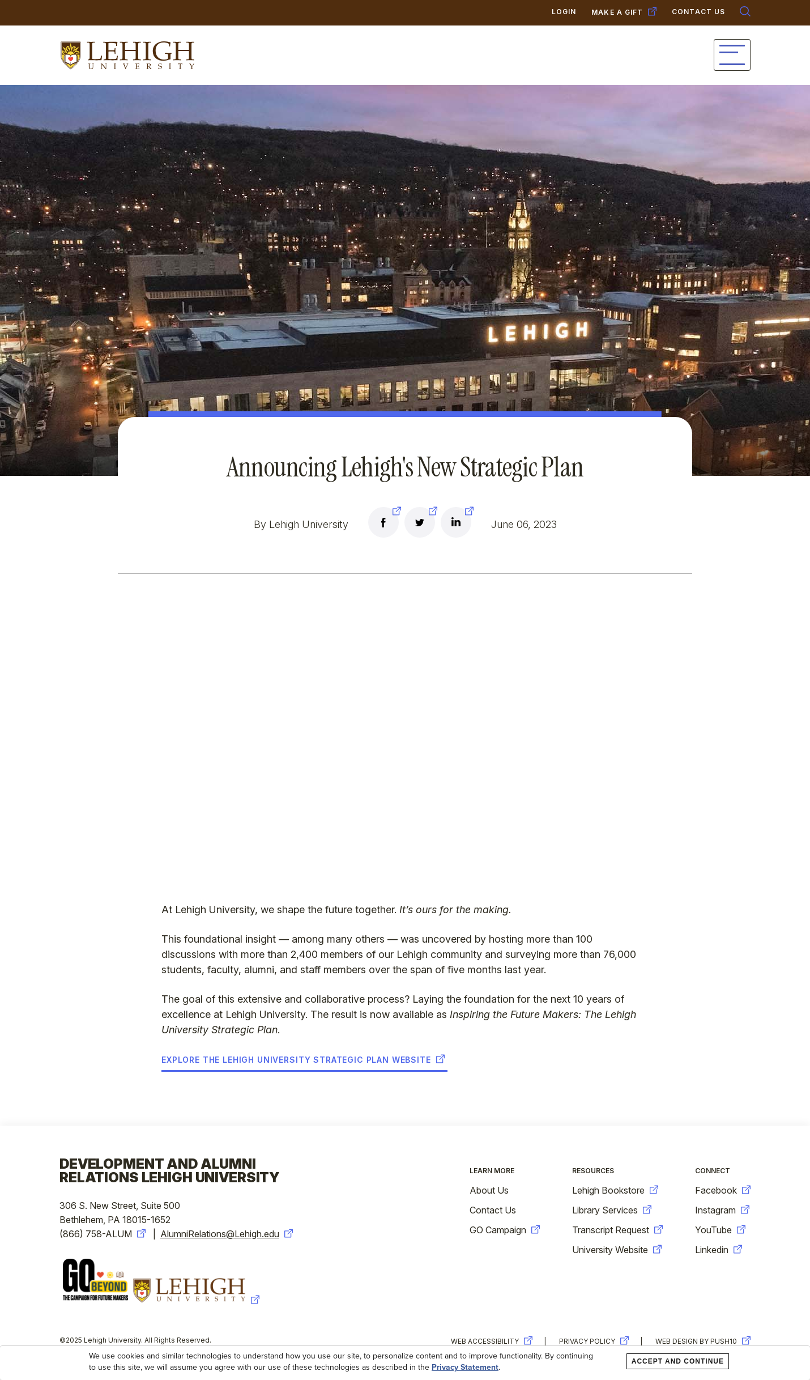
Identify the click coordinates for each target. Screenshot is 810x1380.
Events (659, 55)
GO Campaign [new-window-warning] (505, 1230)
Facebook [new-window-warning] (723, 1190)
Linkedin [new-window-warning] (718, 1249)
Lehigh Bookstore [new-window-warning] (615, 1190)
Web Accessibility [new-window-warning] (491, 1341)
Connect (375, 55)
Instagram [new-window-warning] (722, 1210)
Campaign (526, 55)
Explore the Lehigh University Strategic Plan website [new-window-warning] (303, 1060)
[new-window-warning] (383, 524)
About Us (489, 1190)
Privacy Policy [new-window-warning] (594, 1341)
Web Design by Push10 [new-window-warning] (703, 1341)
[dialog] (405, 1363)
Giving (597, 55)
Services (448, 55)
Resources (593, 1170)
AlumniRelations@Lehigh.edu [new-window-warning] (226, 1234)
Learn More (492, 1170)
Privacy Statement (465, 1367)
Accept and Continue (678, 1361)
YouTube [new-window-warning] (720, 1230)
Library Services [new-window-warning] (611, 1210)
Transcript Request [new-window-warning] (617, 1230)
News (721, 55)
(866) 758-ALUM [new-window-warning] (102, 1234)
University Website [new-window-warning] (617, 1249)
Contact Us (493, 1210)
